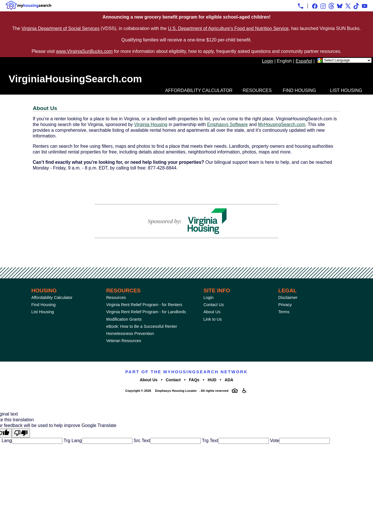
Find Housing (299, 90)
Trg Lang (72, 440)
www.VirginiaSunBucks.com (84, 51)
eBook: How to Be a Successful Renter (141, 326)
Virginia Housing (150, 124)
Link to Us (212, 319)
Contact (173, 380)
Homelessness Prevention (130, 333)
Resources (257, 90)
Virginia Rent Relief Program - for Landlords (146, 312)
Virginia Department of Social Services (60, 28)
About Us (211, 312)
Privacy (285, 304)
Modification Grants (124, 319)
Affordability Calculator (199, 90)
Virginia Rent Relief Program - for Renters (144, 304)
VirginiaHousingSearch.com (75, 78)
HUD (212, 380)
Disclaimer (287, 297)
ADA (229, 380)
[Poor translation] (21, 433)
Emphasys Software (227, 124)
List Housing (346, 90)
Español (303, 61)
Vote (274, 440)
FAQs (194, 380)
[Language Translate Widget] (347, 60)
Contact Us (213, 304)
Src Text (141, 440)
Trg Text (209, 440)
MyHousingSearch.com (281, 124)
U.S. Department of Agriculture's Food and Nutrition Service (228, 28)
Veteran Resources (123, 340)
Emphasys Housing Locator (176, 390)
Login (267, 61)
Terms (283, 312)
